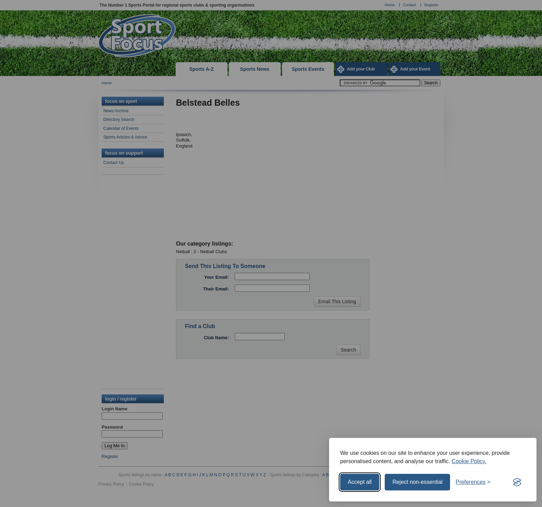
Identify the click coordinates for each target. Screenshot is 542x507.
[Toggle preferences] (473, 482)
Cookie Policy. (469, 461)
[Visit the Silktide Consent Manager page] (517, 482)
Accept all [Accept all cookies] (360, 482)
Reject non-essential (417, 482)
